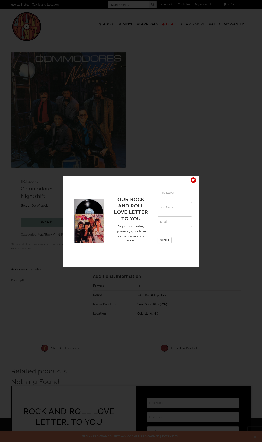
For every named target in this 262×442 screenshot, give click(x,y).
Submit (164, 240)
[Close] (193, 180)
